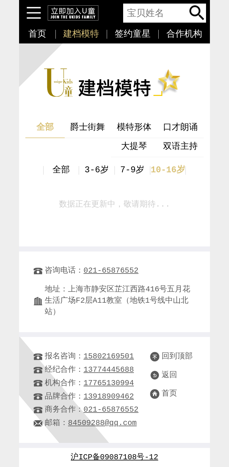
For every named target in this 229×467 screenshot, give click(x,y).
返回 (163, 375)
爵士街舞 (87, 127)
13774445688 (108, 370)
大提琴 (134, 146)
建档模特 (81, 34)
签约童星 (133, 34)
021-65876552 (110, 270)
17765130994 (108, 383)
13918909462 (108, 396)
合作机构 (184, 34)
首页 (37, 34)
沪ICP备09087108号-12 (114, 457)
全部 (45, 127)
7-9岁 (132, 170)
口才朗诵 (180, 127)
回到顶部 (171, 356)
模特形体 (134, 127)
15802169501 (108, 356)
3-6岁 (97, 170)
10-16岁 (168, 170)
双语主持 (180, 146)
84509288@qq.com (102, 423)
